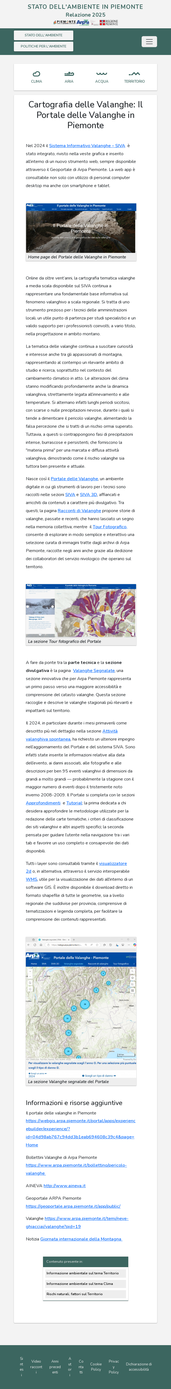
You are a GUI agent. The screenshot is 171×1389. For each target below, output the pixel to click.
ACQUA (102, 81)
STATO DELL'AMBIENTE (43, 35)
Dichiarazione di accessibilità (139, 1367)
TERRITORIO (134, 81)
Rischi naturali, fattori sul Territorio (75, 1294)
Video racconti (36, 1367)
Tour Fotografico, (110, 527)
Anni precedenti (55, 1367)
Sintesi (22, 1367)
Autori (70, 1367)
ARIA (69, 81)
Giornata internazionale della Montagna (81, 1239)
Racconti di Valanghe (79, 511)
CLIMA (36, 81)
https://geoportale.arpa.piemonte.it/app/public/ (73, 1206)
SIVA (70, 495)
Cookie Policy (96, 1367)
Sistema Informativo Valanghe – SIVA (87, 146)
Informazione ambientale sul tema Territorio (83, 1273)
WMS (31, 879)
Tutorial (74, 803)
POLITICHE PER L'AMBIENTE (43, 46)
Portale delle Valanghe (74, 479)
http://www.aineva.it (65, 1186)
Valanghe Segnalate (94, 671)
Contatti (81, 1367)
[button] (81, 228)
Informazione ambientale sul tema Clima (80, 1283)
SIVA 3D (88, 495)
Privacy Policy (114, 1367)
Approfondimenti (43, 803)
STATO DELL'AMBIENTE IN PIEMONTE (85, 7)
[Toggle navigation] (149, 41)
